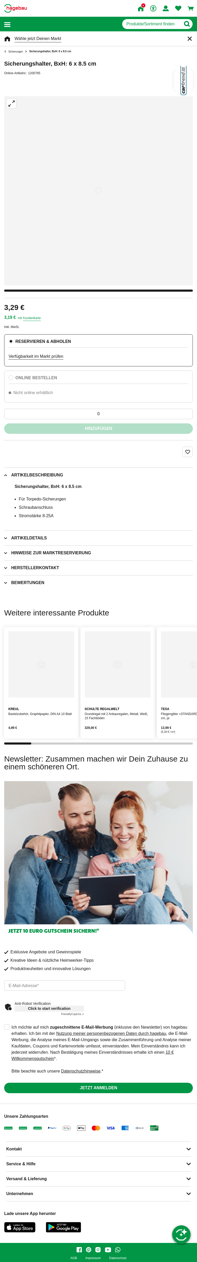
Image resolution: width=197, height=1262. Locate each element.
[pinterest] (88, 1249)
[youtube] (108, 1249)
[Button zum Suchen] (187, 24)
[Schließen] (190, 39)
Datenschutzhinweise (80, 1071)
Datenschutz (118, 1258)
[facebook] (79, 1249)
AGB (73, 1258)
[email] (64, 985)
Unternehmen (19, 1193)
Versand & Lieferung (26, 1179)
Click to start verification (49, 1008)
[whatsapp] (117, 1249)
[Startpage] (15, 8)
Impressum (93, 1258)
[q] (151, 24)
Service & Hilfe (20, 1164)
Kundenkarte (32, 318)
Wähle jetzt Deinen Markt (38, 38)
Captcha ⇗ (72, 1014)
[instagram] (98, 1249)
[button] (7, 24)
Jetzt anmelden (98, 1088)
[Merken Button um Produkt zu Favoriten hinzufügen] (187, 452)
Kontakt (14, 1149)
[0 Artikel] (98, 414)
